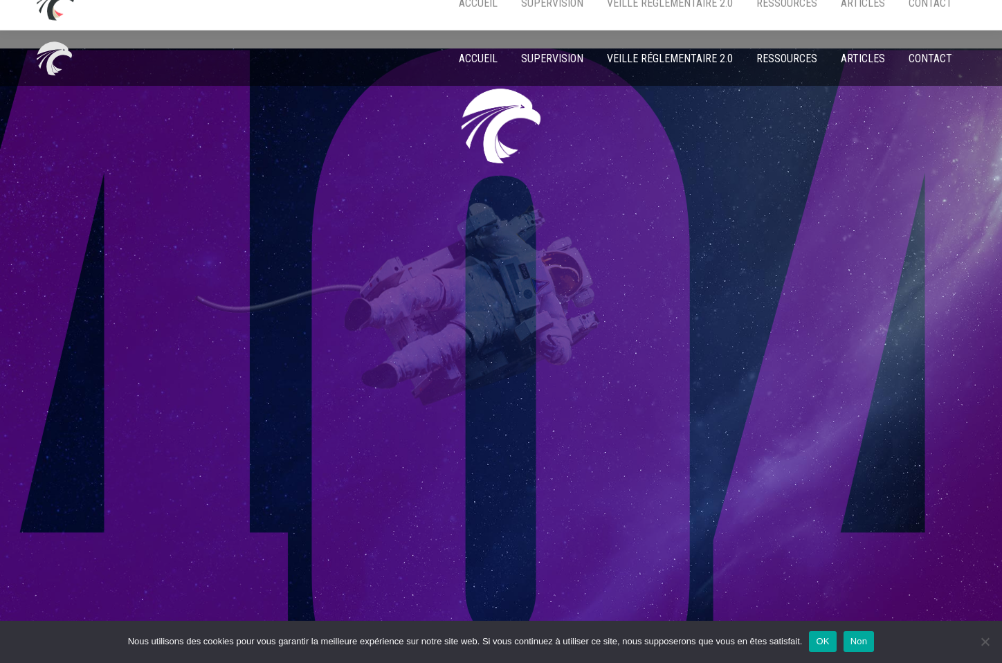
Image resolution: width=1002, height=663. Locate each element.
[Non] (985, 641)
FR (895, 15)
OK (822, 641)
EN (870, 15)
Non (859, 641)
